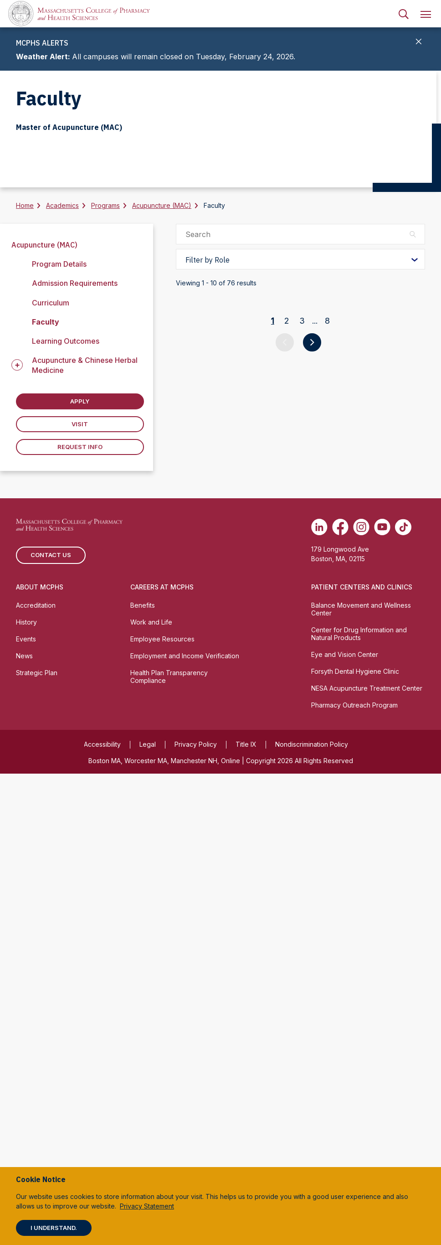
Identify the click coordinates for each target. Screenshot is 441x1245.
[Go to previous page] (285, 930)
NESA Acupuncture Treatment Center (366, 1159)
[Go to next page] (312, 930)
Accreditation (36, 1076)
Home (25, 205)
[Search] (404, 13)
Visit (80, 424)
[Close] (419, 42)
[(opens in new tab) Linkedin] (319, 998)
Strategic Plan (36, 1143)
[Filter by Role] (300, 259)
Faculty (45, 321)
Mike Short (258, 552)
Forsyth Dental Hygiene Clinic (355, 1142)
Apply (79, 401)
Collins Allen (262, 609)
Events (26, 1110)
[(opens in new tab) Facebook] (340, 998)
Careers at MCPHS (162, 1058)
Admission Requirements (75, 283)
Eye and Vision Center (344, 1125)
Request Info (80, 446)
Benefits (142, 1076)
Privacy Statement (147, 1206)
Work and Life (151, 1093)
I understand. (54, 1227)
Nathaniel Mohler (272, 495)
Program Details (59, 264)
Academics (62, 205)
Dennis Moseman (271, 316)
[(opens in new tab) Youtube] (382, 998)
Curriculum (50, 302)
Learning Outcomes (65, 341)
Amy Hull (254, 373)
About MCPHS (39, 1058)
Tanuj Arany (260, 666)
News (24, 1127)
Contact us (51, 1025)
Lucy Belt (255, 837)
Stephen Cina (263, 438)
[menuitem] (404, 13)
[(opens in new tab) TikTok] (403, 998)
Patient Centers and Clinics (361, 1058)
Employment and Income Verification (184, 1127)
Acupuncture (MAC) (161, 205)
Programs (105, 205)
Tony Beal (256, 780)
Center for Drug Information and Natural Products (359, 1104)
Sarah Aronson (266, 723)
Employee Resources (162, 1110)
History (26, 1093)
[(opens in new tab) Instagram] (361, 998)
